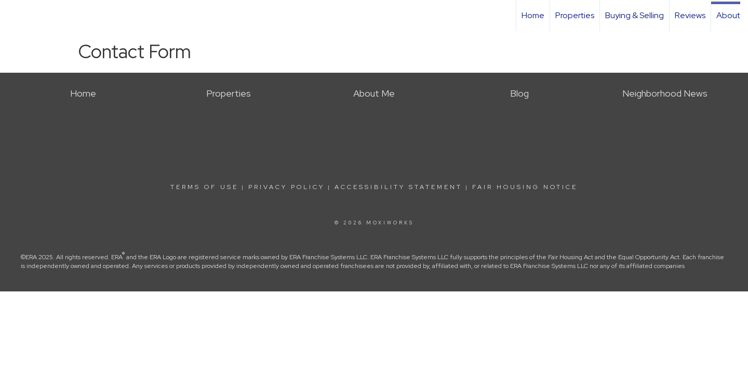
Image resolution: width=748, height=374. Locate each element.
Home (533, 15)
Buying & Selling (634, 15)
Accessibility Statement (398, 187)
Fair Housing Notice (525, 187)
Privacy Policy (286, 187)
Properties (574, 15)
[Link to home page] (13, 15)
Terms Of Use (204, 187)
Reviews (690, 15)
